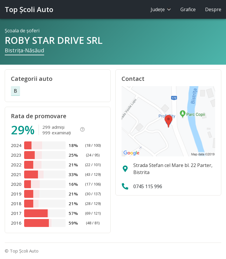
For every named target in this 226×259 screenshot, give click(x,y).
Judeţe (161, 9)
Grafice (188, 9)
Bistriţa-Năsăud (24, 50)
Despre (213, 9)
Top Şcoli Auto (29, 9)
